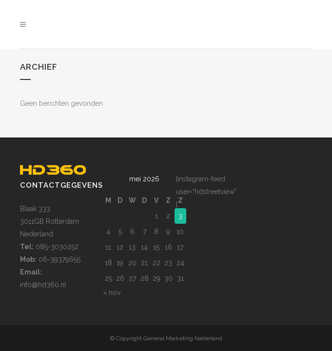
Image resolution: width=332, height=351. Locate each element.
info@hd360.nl (43, 257)
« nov (111, 265)
